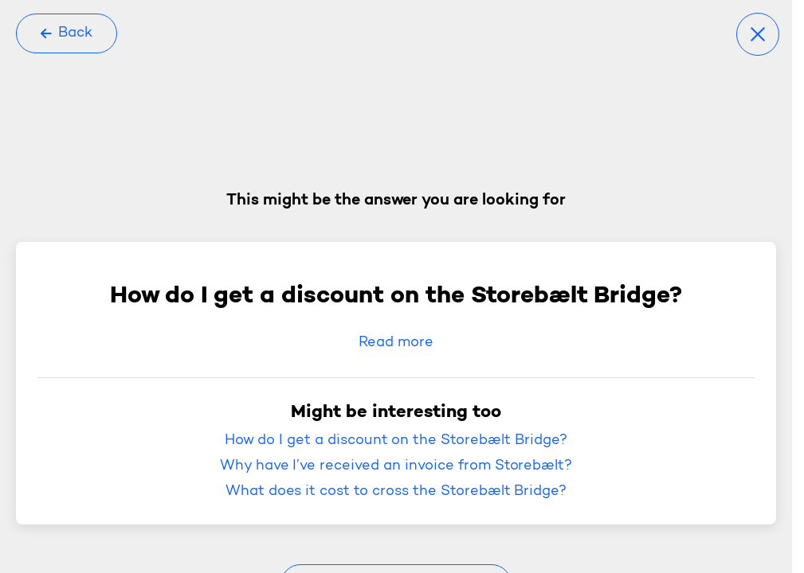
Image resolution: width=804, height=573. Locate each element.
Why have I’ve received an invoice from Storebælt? (396, 466)
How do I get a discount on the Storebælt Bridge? (396, 441)
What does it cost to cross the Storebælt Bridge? (396, 492)
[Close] (757, 34)
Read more (396, 343)
